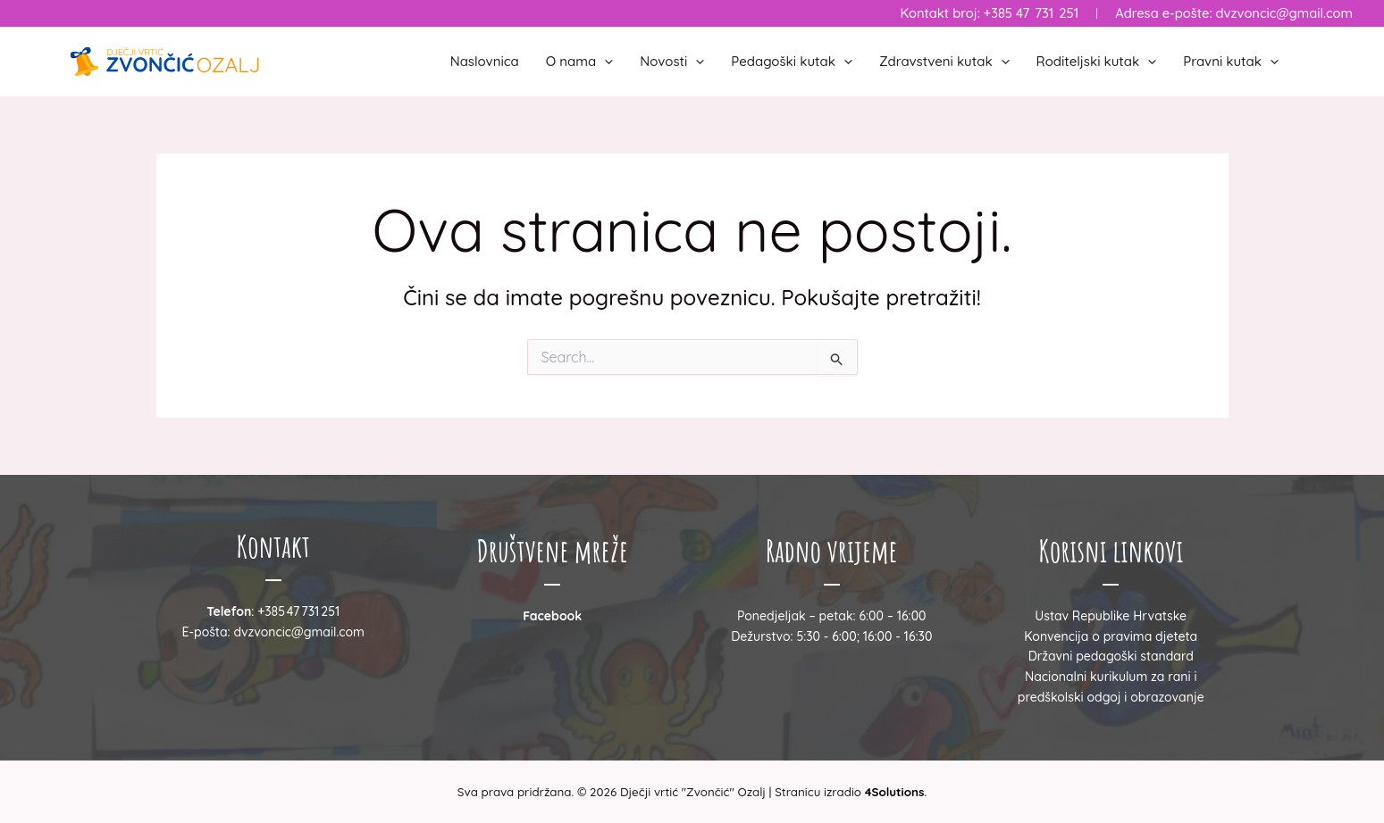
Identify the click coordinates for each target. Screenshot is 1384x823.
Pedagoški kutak (791, 61)
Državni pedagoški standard (1111, 656)
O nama (580, 61)
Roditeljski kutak (1096, 61)
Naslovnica (484, 61)
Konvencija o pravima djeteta (1110, 636)
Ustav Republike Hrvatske (1111, 616)
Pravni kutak (1231, 61)
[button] (604, 61)
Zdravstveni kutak (944, 61)
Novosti (672, 61)
